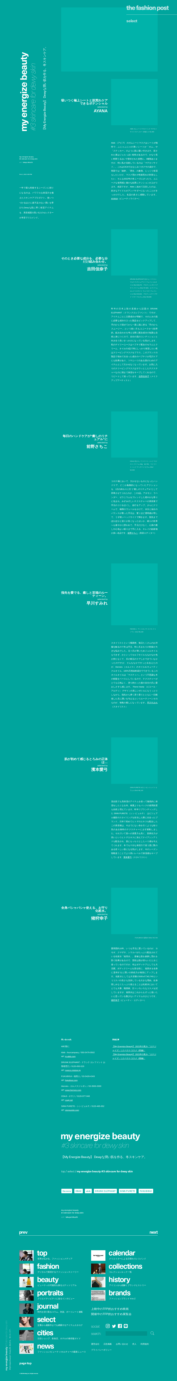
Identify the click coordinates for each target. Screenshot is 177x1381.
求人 (134, 1344)
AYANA (114, 198)
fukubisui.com (71, 1080)
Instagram (108, 1326)
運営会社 (95, 1344)
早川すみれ (152, 702)
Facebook (120, 1326)
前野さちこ (133, 533)
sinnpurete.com (72, 1110)
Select (131, 20)
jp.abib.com (70, 1056)
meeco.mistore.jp (73, 1070)
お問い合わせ (122, 1344)
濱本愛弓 (128, 857)
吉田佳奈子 (144, 376)
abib (88, 1191)
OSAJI (79, 1191)
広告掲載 (107, 1344)
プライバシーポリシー (101, 1350)
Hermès (67, 1191)
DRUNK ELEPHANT (105, 1191)
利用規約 (145, 1344)
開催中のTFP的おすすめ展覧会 (111, 1314)
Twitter (114, 1326)
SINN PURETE (127, 1191)
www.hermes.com (73, 1090)
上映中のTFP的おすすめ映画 (110, 1309)
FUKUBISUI (146, 1191)
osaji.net (69, 1100)
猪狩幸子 (115, 1000)
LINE (126, 1326)
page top (25, 1363)
